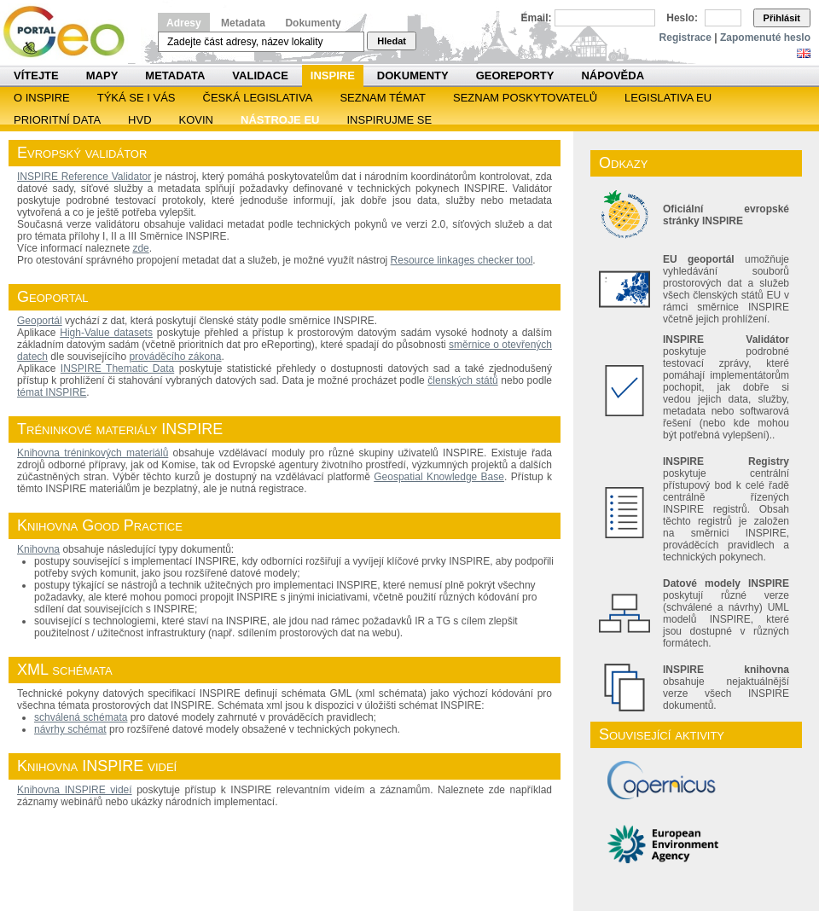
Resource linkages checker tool (462, 260)
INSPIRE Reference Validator (84, 177)
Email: (536, 18)
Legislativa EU (668, 97)
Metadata (243, 23)
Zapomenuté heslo (765, 38)
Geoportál (39, 321)
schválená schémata (80, 717)
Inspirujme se (389, 119)
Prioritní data (57, 119)
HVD (139, 119)
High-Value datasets (106, 333)
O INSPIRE (42, 97)
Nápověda (612, 75)
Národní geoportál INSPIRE (70, 32)
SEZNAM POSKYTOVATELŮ (525, 97)
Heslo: (682, 18)
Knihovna (38, 549)
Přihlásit (782, 18)
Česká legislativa (258, 97)
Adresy (183, 23)
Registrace (685, 38)
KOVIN (196, 119)
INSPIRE (333, 75)
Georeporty (515, 75)
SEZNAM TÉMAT (383, 97)
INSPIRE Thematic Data (117, 368)
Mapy (102, 75)
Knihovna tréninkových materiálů (92, 453)
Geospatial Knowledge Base (439, 477)
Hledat (391, 41)
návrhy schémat (70, 729)
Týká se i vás (136, 97)
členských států (462, 380)
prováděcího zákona (175, 357)
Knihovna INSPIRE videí (74, 790)
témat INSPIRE (51, 392)
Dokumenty (312, 23)
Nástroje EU (280, 119)
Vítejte (36, 75)
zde (140, 248)
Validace (260, 75)
